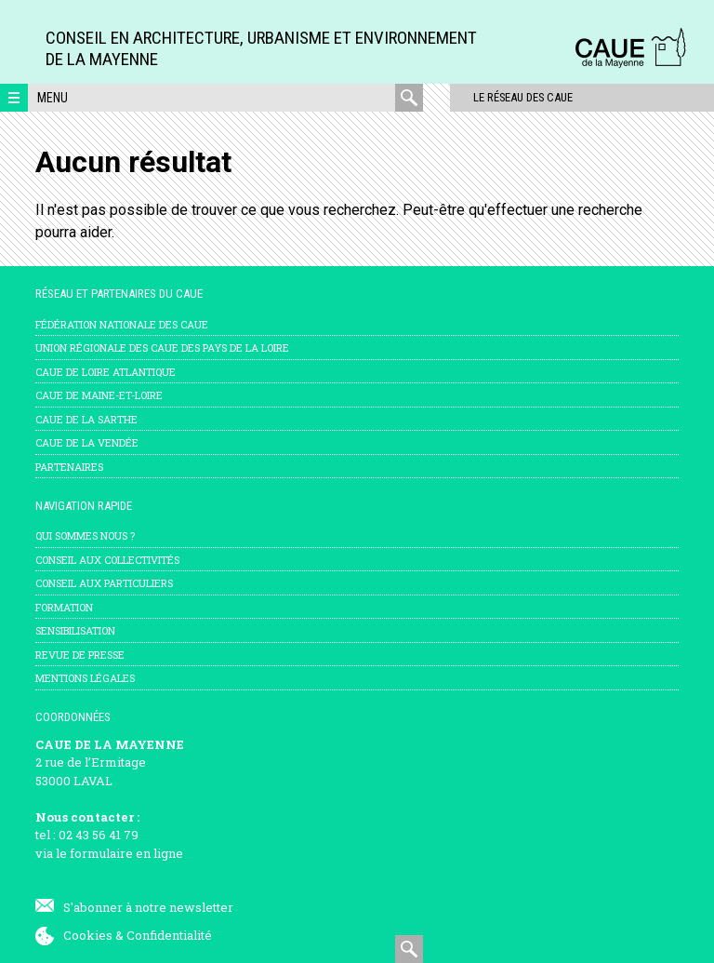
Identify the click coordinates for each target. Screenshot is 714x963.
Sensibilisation (75, 630)
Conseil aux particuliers (104, 583)
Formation (64, 607)
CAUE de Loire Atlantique (105, 372)
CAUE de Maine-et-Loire (99, 395)
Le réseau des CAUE (502, 97)
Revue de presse (80, 655)
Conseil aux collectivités (107, 560)
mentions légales (85, 678)
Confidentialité (169, 935)
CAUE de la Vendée (87, 442)
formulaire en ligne (126, 853)
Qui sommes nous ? (85, 535)
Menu (52, 97)
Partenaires (69, 467)
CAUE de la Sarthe (86, 419)
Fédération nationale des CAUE (121, 324)
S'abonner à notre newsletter (148, 907)
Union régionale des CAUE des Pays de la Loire (162, 347)
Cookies (87, 935)
